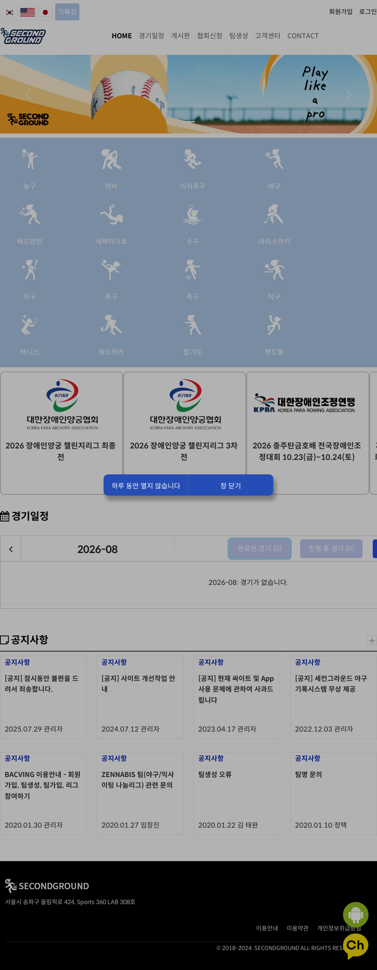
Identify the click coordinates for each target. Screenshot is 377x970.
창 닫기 (230, 486)
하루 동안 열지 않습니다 (146, 486)
